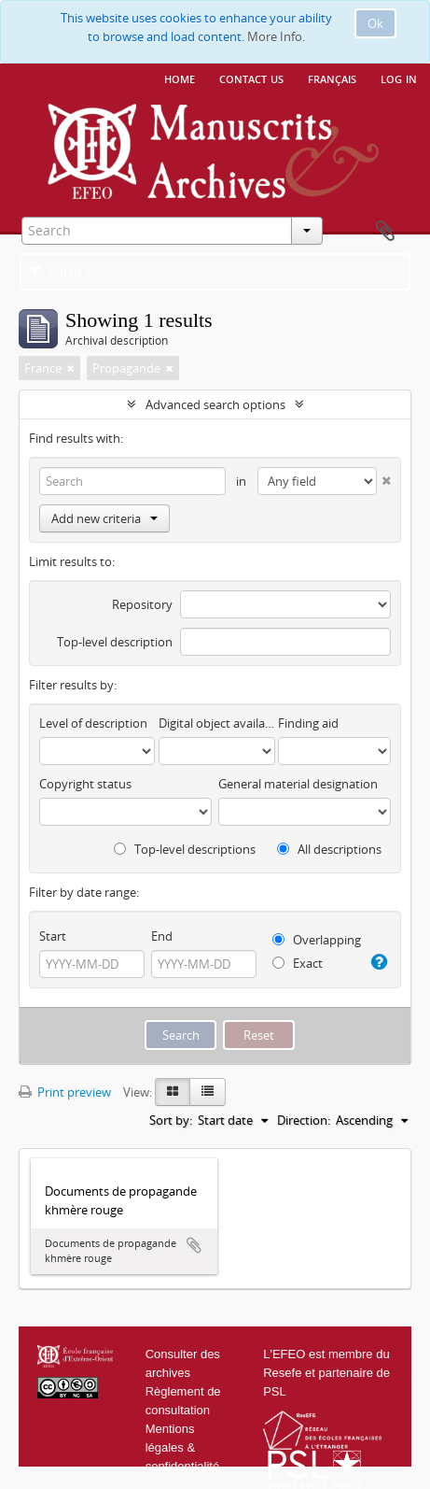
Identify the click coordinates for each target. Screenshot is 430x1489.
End (162, 936)
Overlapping (316, 939)
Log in (399, 77)
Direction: (303, 1120)
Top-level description (115, 641)
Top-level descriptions (185, 849)
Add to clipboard (194, 1245)
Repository (142, 604)
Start (52, 936)
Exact (297, 963)
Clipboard (385, 231)
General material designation (298, 783)
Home (179, 77)
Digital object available (216, 723)
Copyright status (85, 783)
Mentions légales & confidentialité (183, 1447)
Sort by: (170, 1120)
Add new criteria (104, 518)
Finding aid (308, 723)
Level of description (93, 723)
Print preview (65, 1092)
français (332, 77)
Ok (375, 23)
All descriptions (329, 849)
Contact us (251, 77)
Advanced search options (215, 404)
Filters (60, 272)
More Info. (276, 36)
